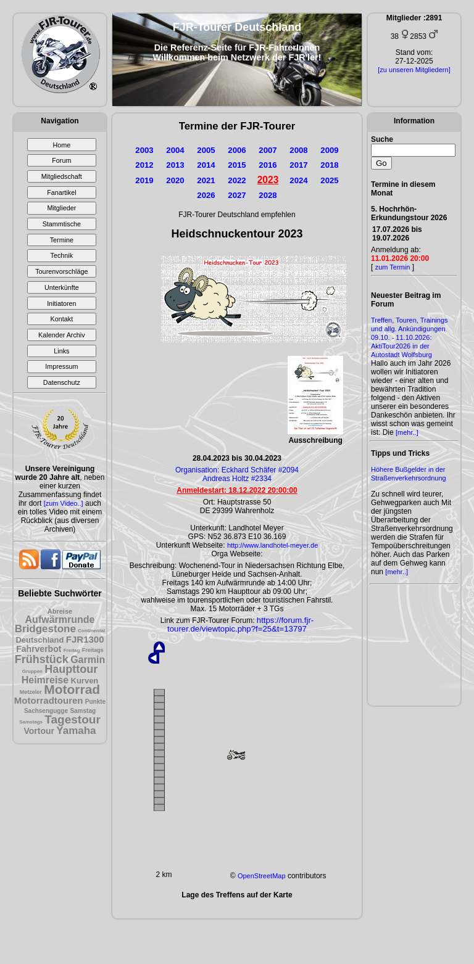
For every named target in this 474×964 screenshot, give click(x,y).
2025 (329, 180)
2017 (298, 165)
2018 (329, 165)
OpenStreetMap (262, 876)
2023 (268, 180)
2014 (206, 165)
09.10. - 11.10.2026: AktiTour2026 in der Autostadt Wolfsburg (401, 346)
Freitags (93, 650)
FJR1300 (85, 639)
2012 (144, 165)
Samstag (83, 710)
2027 (237, 195)
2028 (267, 195)
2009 (329, 150)
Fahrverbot (38, 649)
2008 (298, 150)
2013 (175, 165)
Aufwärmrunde (60, 619)
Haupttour (71, 669)
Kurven (85, 680)
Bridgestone (45, 629)
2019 (144, 180)
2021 (206, 180)
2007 (267, 150)
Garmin (87, 659)
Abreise (60, 611)
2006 (237, 150)
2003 (144, 150)
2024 (298, 180)
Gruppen (32, 671)
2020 (175, 180)
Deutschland (39, 640)
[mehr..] (407, 432)
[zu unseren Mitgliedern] (414, 69)
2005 (206, 150)
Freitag (72, 650)
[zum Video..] (63, 503)
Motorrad (72, 689)
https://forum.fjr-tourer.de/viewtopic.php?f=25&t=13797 (240, 624)
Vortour (38, 731)
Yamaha (76, 730)
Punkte (95, 701)
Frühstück (42, 659)
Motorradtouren (48, 700)
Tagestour (72, 719)
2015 (237, 165)
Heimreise (45, 680)
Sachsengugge (46, 710)
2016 (267, 165)
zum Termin (392, 267)
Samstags (31, 722)
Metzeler (31, 692)
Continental (91, 630)
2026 (206, 195)
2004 (175, 150)
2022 (237, 180)
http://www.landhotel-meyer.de (272, 545)
